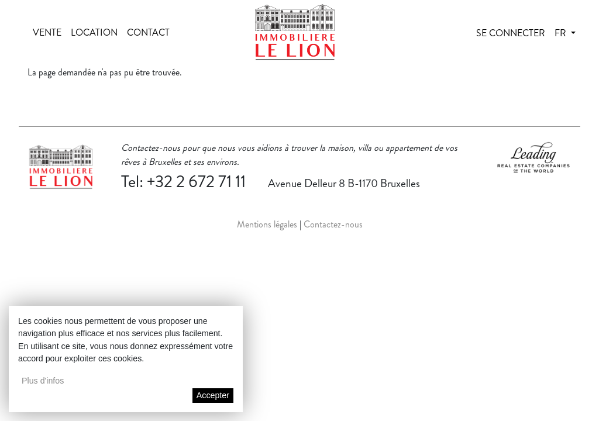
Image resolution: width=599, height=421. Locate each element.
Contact (148, 32)
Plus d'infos (43, 380)
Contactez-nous (333, 224)
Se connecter (510, 33)
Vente (47, 32)
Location (94, 32)
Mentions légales (267, 224)
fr (562, 33)
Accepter (213, 395)
